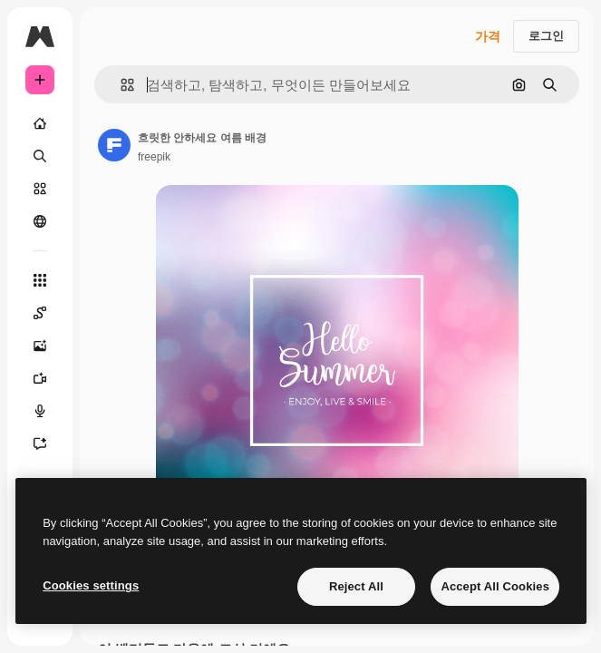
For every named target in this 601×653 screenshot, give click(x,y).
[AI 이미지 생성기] (39, 345)
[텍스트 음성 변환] (39, 410)
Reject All (356, 586)
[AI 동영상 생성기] (39, 378)
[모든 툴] (39, 280)
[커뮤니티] (39, 221)
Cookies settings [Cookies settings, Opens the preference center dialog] (91, 585)
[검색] (39, 156)
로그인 (546, 36)
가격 (487, 36)
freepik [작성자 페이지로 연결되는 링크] (154, 157)
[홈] (39, 123)
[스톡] (39, 188)
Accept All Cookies (495, 586)
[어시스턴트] (39, 443)
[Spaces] (39, 312)
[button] (120, 85)
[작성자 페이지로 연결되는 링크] (114, 145)
